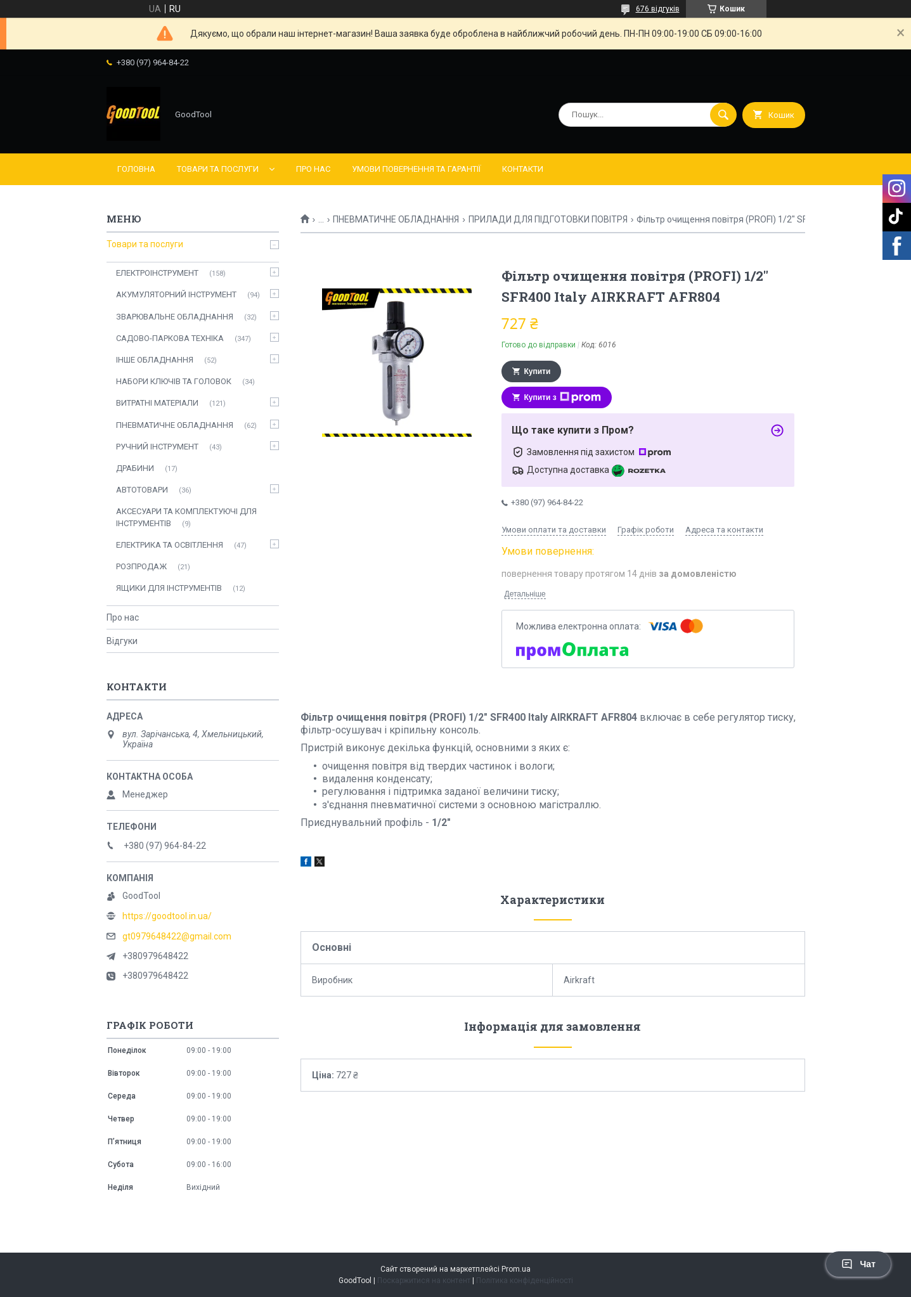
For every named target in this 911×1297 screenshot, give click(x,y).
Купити (537, 371)
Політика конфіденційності (524, 1280)
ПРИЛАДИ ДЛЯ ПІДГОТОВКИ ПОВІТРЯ (548, 219)
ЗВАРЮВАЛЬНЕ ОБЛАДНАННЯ (174, 316)
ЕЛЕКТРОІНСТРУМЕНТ (157, 273)
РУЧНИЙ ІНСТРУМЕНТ (157, 446)
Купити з (562, 397)
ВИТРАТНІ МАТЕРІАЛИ (157, 403)
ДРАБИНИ (135, 468)
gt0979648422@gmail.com (176, 936)
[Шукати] (723, 115)
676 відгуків (658, 8)
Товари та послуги (218, 169)
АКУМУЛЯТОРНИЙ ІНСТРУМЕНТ (176, 294)
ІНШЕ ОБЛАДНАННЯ (154, 360)
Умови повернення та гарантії (416, 169)
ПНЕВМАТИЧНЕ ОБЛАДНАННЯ (396, 219)
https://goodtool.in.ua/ (167, 916)
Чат (858, 1264)
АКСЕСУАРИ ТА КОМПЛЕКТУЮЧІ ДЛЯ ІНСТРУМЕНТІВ (186, 517)
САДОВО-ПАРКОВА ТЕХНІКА (170, 338)
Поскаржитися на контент (423, 1280)
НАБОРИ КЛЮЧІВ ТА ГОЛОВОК (173, 381)
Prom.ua (516, 1269)
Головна (136, 169)
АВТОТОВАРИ (142, 489)
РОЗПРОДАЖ (141, 566)
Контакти (522, 169)
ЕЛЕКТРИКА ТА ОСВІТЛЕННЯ (169, 545)
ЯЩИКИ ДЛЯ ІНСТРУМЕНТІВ (169, 588)
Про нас (313, 169)
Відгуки (122, 641)
